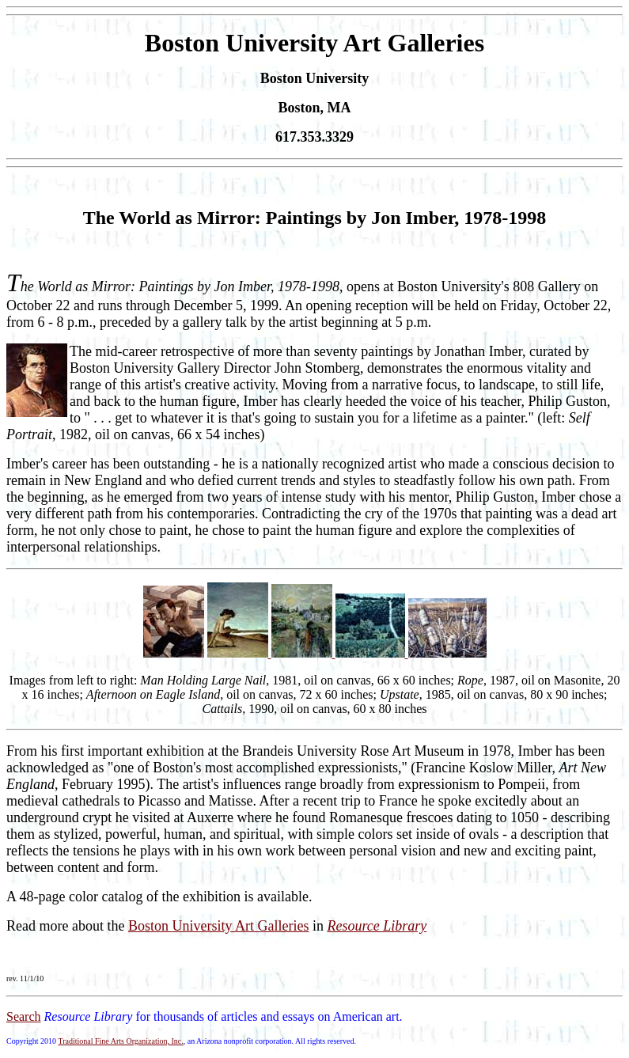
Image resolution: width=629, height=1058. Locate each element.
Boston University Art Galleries (218, 926)
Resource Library (376, 926)
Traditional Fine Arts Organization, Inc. (120, 1041)
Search (23, 1016)
